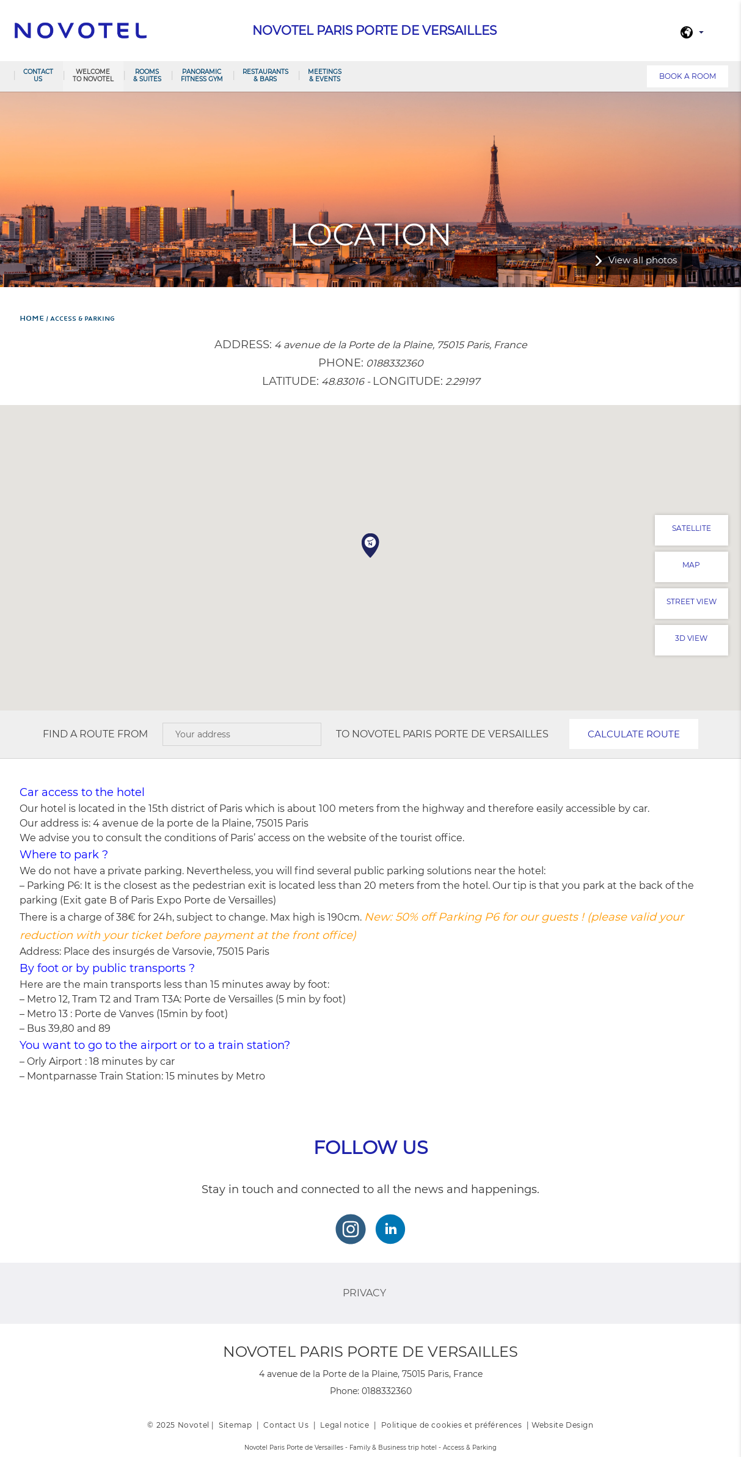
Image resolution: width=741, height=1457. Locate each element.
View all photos (642, 260)
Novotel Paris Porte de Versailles (450, 734)
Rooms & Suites (147, 75)
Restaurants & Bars (265, 75)
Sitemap (235, 1425)
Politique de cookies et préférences (451, 1425)
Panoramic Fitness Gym (202, 75)
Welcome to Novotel (93, 75)
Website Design (562, 1425)
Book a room (687, 76)
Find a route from (95, 734)
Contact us (38, 75)
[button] (370, 545)
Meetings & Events (324, 75)
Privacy (364, 1293)
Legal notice (344, 1425)
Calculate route (634, 734)
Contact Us (285, 1425)
